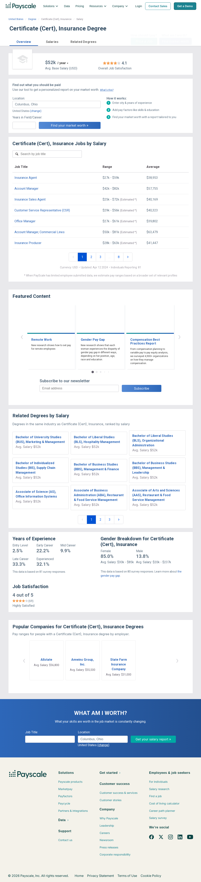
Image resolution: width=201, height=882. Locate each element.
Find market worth (175, 41)
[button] (24, 41)
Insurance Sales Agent (30, 199)
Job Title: (31, 732)
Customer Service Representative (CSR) (42, 210)
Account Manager (26, 188)
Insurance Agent (25, 178)
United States (16, 19)
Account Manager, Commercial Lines (39, 232)
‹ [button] (21, 336)
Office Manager (24, 221)
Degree (32, 19)
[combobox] (56, 104)
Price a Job (144, 41)
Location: (18, 98)
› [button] (179, 336)
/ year (62, 63)
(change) (35, 111)
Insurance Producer (27, 243)
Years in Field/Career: (27, 117)
